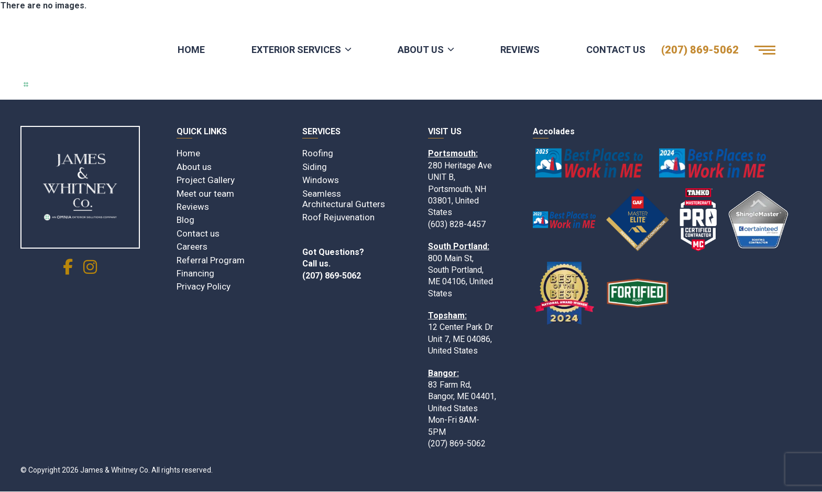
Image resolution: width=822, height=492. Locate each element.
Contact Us (615, 49)
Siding (314, 167)
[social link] (68, 270)
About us (194, 167)
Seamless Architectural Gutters (343, 198)
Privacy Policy (204, 286)
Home (191, 49)
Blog (185, 220)
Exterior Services (296, 49)
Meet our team (205, 193)
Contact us (198, 233)
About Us (421, 49)
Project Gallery (206, 180)
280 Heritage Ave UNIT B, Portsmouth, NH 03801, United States (460, 189)
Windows (320, 180)
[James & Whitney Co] (79, 187)
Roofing (317, 153)
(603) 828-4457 (457, 224)
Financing (195, 273)
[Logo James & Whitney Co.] (75, 49)
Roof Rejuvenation (338, 217)
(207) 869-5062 (700, 50)
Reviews (520, 49)
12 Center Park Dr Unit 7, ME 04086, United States (460, 339)
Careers (192, 246)
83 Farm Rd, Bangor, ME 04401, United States (462, 396)
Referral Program (211, 260)
